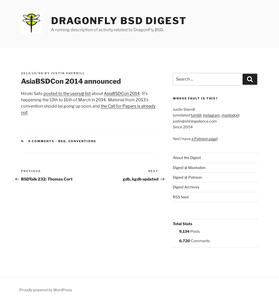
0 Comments (41, 141)
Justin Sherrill (68, 73)
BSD (62, 141)
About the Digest (187, 157)
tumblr (196, 115)
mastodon (230, 115)
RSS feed (181, 197)
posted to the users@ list (67, 93)
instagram (211, 115)
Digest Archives (186, 187)
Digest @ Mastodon (189, 167)
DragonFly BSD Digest (119, 21)
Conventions (82, 141)
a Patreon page (204, 138)
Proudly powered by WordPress (45, 290)
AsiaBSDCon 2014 (122, 93)
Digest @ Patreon (187, 177)
